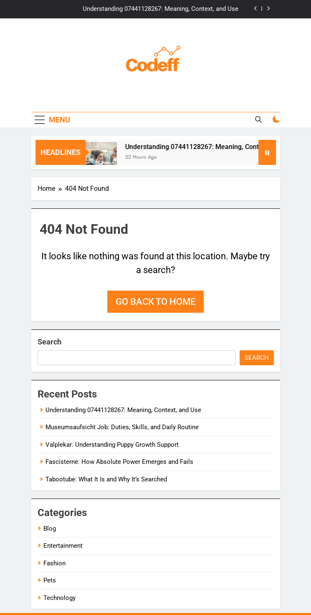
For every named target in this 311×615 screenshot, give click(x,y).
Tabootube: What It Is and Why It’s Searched (106, 479)
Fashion (54, 563)
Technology (59, 598)
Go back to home (155, 301)
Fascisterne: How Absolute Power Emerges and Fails (119, 462)
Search (49, 341)
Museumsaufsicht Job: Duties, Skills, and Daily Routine (122, 427)
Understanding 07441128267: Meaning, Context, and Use (160, 9)
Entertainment (63, 545)
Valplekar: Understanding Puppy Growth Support (112, 444)
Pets (49, 580)
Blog (49, 528)
